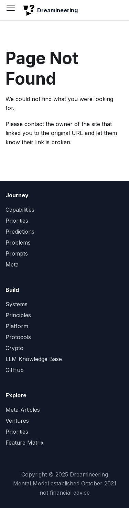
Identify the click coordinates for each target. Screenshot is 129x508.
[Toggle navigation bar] (13, 10)
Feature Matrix (25, 442)
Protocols (18, 337)
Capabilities (20, 209)
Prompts (17, 253)
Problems (18, 242)
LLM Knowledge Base (34, 359)
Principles (18, 315)
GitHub (15, 370)
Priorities (17, 220)
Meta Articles (23, 409)
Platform (17, 326)
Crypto (14, 348)
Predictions (20, 231)
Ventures (17, 420)
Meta (12, 264)
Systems (17, 304)
